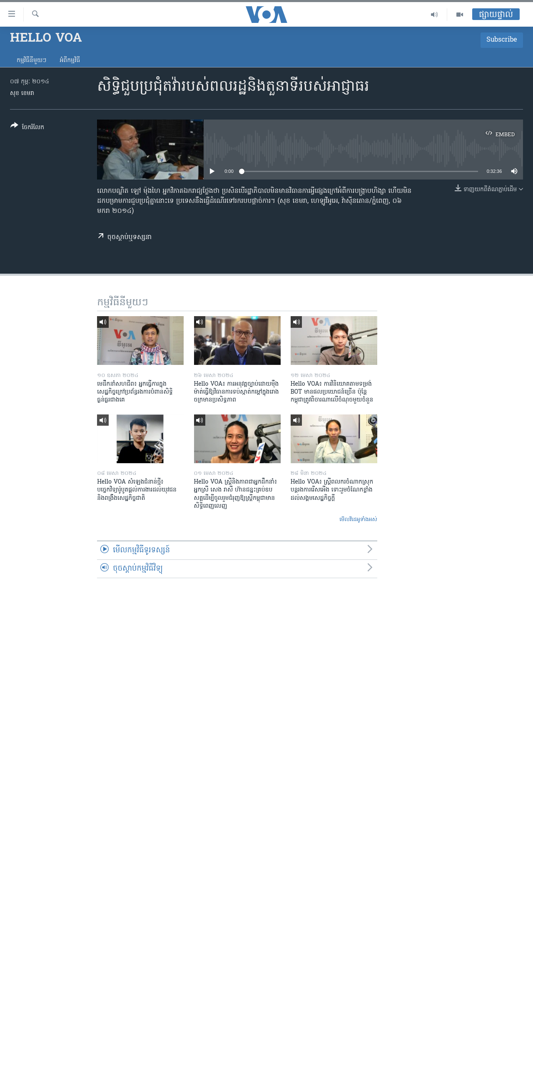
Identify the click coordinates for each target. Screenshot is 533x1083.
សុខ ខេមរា (22, 93)
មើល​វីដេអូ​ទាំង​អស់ (358, 520)
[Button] (27, 128)
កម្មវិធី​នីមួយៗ (31, 60)
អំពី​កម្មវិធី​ (70, 60)
